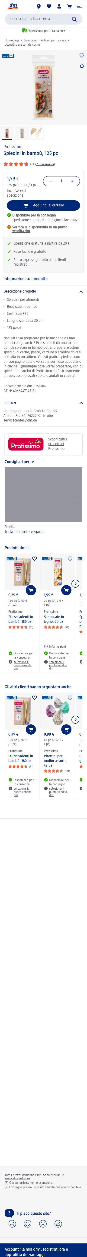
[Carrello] (69, 6)
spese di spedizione (17, 1178)
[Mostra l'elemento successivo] (75, 584)
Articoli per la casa (53, 40)
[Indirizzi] (43, 403)
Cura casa (30, 40)
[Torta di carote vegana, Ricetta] (43, 504)
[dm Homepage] (13, 6)
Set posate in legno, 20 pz (54, 619)
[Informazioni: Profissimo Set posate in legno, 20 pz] (55, 646)
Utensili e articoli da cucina (23, 44)
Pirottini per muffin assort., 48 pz (55, 761)
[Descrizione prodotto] (43, 291)
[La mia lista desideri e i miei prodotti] (49, 6)
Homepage (12, 40)
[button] (79, 6)
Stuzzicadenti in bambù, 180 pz (20, 619)
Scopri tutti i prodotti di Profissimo (37, 444)
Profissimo (12, 147)
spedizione (15, 196)
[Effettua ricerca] (74, 19)
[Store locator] (39, 6)
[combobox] (43, 19)
